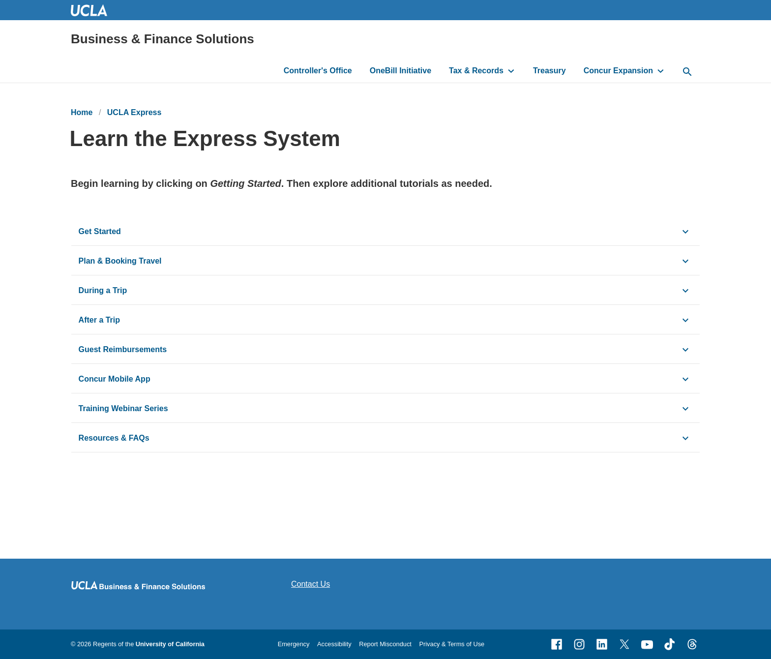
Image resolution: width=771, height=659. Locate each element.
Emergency (294, 644)
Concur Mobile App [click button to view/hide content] (114, 379)
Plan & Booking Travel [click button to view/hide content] (120, 261)
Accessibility (334, 644)
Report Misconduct (385, 644)
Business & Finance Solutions (162, 38)
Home (81, 112)
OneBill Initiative (400, 70)
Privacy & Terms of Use (451, 644)
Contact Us (310, 584)
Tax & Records (476, 70)
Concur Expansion (618, 70)
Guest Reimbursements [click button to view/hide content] (123, 349)
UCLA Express (134, 112)
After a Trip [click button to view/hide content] (99, 320)
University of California (170, 644)
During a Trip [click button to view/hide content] (103, 290)
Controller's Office (318, 70)
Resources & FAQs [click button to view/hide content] (114, 438)
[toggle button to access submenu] (511, 70)
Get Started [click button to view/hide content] (101, 231)
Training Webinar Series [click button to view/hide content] (123, 408)
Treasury (549, 70)
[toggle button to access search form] (687, 72)
